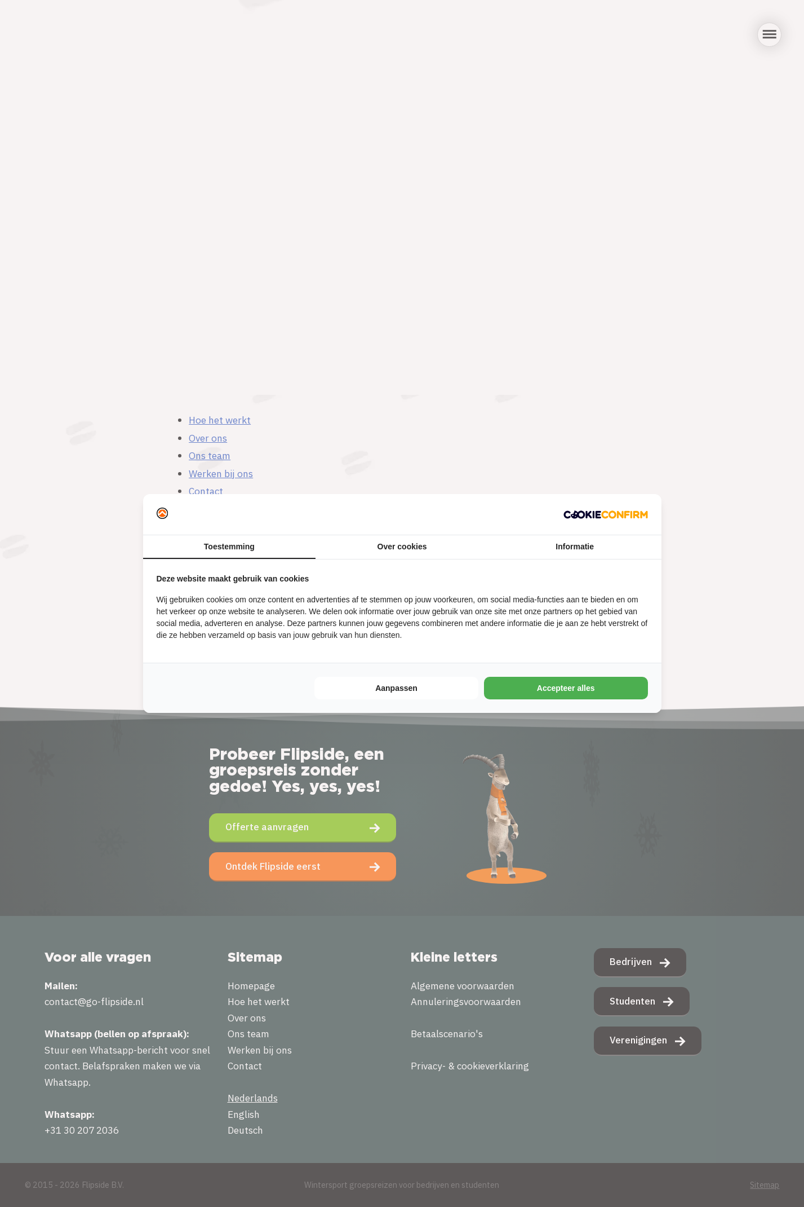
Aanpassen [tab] (396, 688)
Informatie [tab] (575, 546)
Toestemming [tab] (229, 546)
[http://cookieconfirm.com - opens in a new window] (605, 514)
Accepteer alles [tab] (566, 688)
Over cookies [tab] (402, 546)
